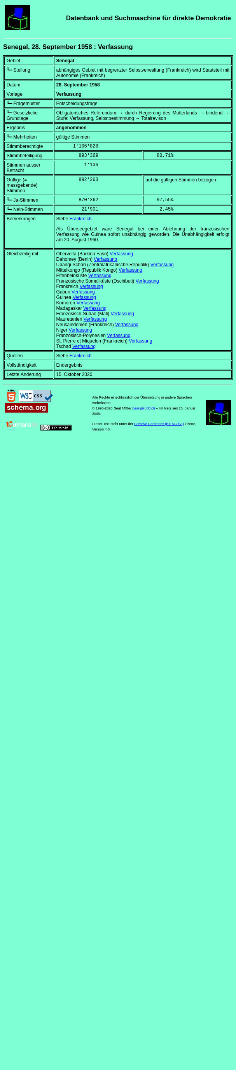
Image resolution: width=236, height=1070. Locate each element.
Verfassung (121, 254)
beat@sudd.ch (144, 408)
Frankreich (81, 218)
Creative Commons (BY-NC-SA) (159, 424)
